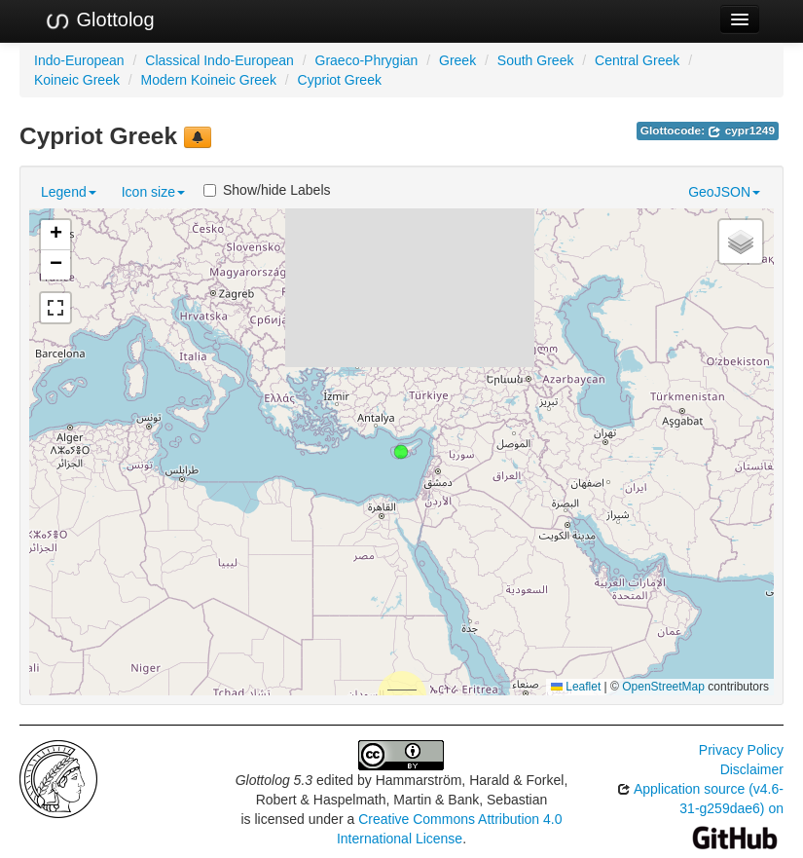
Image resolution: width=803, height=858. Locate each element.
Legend (68, 192)
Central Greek (637, 60)
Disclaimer (752, 769)
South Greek (535, 60)
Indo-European (79, 60)
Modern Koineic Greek (208, 80)
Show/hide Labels (267, 190)
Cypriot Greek (340, 80)
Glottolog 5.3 (274, 780)
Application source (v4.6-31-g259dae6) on (700, 812)
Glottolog (99, 20)
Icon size (153, 192)
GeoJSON (724, 192)
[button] (401, 452)
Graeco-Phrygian (367, 60)
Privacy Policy (741, 750)
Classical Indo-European (219, 60)
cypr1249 (741, 130)
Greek (457, 60)
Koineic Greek (77, 80)
